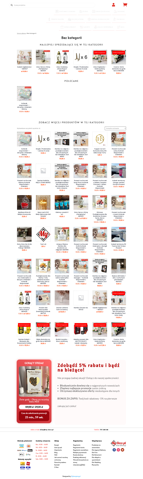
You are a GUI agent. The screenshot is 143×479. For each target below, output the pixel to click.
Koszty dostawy (78, 455)
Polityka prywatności (80, 452)
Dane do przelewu (60, 462)
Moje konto (58, 450)
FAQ (55, 455)
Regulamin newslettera (80, 450)
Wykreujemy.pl (76, 476)
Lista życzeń (58, 447)
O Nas (56, 467)
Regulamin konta (78, 447)
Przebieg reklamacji (79, 457)
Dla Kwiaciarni (96, 455)
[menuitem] (65, 11)
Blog (55, 452)
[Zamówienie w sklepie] (115, 128)
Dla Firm (94, 452)
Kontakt (57, 465)
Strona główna (21, 33)
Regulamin (76, 445)
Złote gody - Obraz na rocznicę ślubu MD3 (34, 400)
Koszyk (56, 445)
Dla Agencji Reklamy (99, 450)
